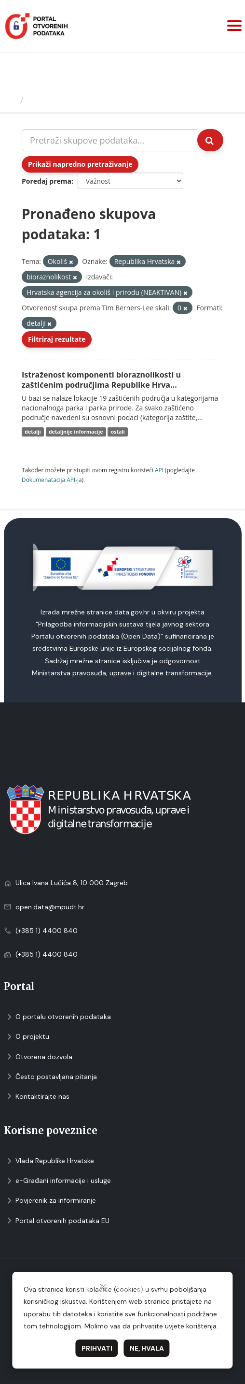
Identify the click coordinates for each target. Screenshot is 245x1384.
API (159, 470)
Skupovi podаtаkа (67, 100)
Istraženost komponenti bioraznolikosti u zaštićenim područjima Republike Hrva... (101, 379)
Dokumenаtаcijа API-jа (52, 479)
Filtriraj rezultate (56, 339)
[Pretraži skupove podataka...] (109, 140)
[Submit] (210, 140)
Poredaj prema (46, 181)
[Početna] (11, 100)
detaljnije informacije (76, 431)
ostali (118, 431)
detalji (33, 431)
